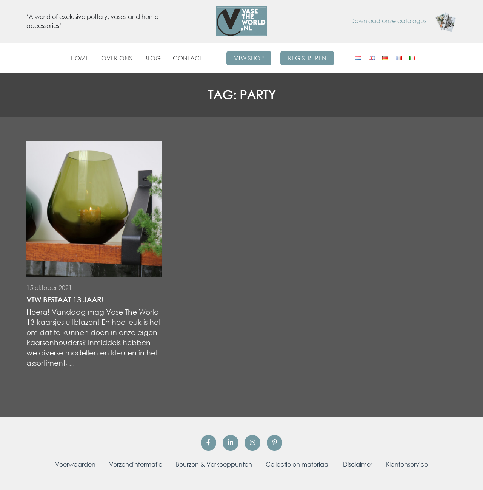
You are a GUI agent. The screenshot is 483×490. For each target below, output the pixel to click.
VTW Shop (249, 58)
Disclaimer (357, 464)
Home (80, 58)
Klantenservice (407, 464)
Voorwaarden (75, 464)
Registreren (307, 58)
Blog (152, 58)
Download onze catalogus (403, 21)
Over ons (116, 58)
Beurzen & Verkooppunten (214, 464)
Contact (187, 58)
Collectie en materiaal (297, 464)
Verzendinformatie (135, 464)
